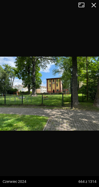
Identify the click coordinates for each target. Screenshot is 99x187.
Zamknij (94, 5)
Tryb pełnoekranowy (83, 5)
